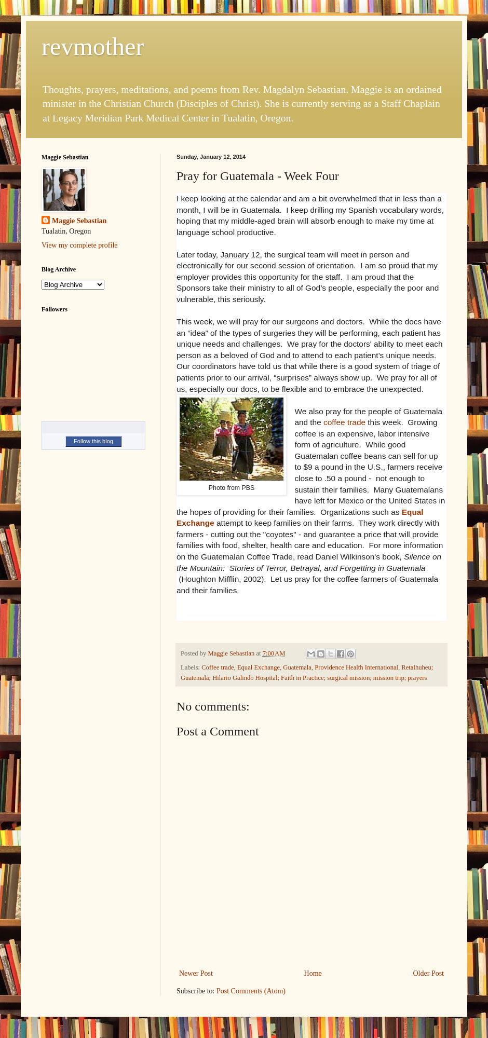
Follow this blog (93, 441)
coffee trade (344, 422)
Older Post (428, 973)
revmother (93, 46)
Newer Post (196, 973)
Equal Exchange (258, 667)
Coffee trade (217, 667)
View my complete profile (80, 245)
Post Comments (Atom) (251, 991)
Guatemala (297, 667)
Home (313, 973)
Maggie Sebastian (79, 221)
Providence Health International (356, 667)
